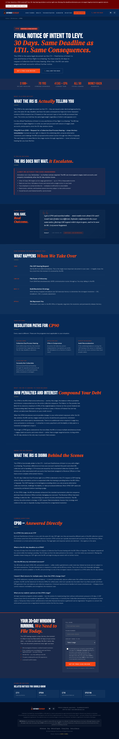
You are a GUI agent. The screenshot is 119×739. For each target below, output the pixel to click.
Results (38, 13)
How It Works (29, 13)
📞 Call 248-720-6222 (52, 71)
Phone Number (70, 630)
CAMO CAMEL (64, 734)
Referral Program (55, 728)
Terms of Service (74, 728)
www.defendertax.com (77, 709)
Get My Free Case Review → (80, 664)
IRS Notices (68, 13)
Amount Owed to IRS (73, 639)
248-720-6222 (97, 13)
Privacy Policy (65, 728)
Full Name (69, 622)
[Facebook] (110, 12)
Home (7, 18)
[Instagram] (114, 12)
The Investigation (48, 13)
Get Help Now (79, 13)
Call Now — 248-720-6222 (16, 6)
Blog (48, 728)
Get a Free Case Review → (27, 71)
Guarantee (59, 13)
